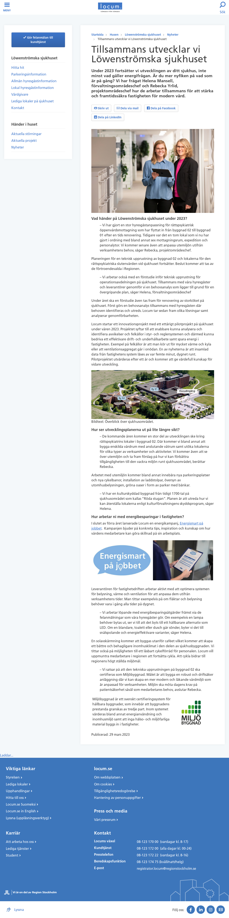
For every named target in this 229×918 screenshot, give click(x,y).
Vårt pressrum (104, 820)
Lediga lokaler (17, 784)
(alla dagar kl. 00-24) (175, 848)
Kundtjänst (102, 848)
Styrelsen (13, 777)
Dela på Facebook (161, 108)
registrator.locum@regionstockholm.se (166, 868)
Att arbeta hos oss (20, 842)
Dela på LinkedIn (108, 117)
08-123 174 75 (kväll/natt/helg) (160, 862)
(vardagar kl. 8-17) (174, 842)
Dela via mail (127, 108)
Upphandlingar (18, 791)
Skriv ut (101, 108)
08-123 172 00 (147, 848)
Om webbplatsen (107, 777)
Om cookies (103, 784)
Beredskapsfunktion (110, 861)
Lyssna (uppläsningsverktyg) (27, 818)
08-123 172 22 (147, 855)
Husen (114, 34)
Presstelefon (103, 855)
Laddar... (6, 755)
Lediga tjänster (17, 848)
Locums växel (104, 841)
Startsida (97, 34)
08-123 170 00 (147, 842)
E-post (99, 868)
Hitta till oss (15, 798)
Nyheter (172, 34)
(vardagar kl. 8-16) (174, 855)
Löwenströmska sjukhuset (143, 34)
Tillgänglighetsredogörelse (114, 791)
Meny (7, 7)
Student (12, 855)
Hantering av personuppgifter (117, 798)
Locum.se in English (21, 811)
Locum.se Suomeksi (21, 804)
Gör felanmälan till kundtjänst (38, 40)
